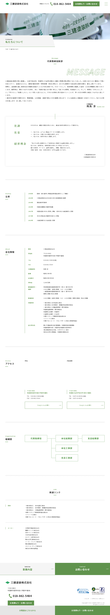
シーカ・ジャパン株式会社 (33, 542)
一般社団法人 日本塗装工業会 (35, 506)
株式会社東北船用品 (31, 548)
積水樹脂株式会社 (31, 544)
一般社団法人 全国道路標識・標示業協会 (38, 510)
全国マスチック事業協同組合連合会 (36, 512)
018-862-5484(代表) (37, 396)
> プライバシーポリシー (97, 598)
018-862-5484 (55, 4)
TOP (6, 49)
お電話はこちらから (27, 610)
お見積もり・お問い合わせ (86, 4)
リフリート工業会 (31, 515)
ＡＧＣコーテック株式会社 (33, 546)
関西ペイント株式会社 (32, 530)
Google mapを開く (43, 405)
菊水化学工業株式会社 (32, 539)
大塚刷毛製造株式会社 (32, 528)
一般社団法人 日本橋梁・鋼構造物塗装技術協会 (40, 508)
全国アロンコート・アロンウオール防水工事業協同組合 (42, 517)
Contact (82, 569)
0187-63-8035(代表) (79, 396)
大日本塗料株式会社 (31, 535)
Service (27, 569)
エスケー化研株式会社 (32, 537)
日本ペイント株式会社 (32, 532)
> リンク (86, 598)
